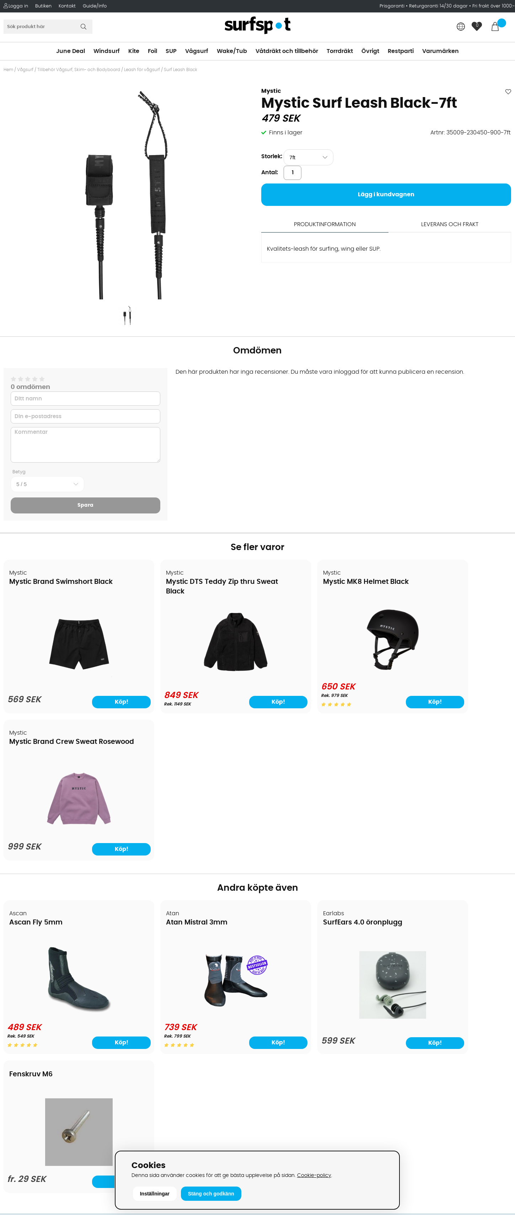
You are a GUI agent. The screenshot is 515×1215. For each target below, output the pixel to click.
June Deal (70, 51)
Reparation (22, 1041)
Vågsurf (196, 51)
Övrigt (370, 51)
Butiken (43, 6)
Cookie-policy (314, 1175)
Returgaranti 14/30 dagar (438, 6)
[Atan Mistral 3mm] (193, 866)
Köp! (98, 702)
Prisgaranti (393, 6)
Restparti (401, 51)
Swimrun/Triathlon (286, 1020)
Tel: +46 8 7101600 (159, 1137)
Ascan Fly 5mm (36, 776)
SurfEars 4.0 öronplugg (306, 776)
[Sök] (48, 27)
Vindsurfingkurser (31, 1062)
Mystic (271, 91)
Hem (8, 70)
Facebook (402, 1079)
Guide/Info (95, 6)
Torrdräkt (340, 51)
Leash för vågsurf (142, 70)
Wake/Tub (232, 51)
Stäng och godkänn (211, 1194)
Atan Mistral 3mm (169, 776)
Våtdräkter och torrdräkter (298, 1009)
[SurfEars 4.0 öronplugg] (321, 870)
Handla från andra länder (43, 998)
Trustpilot (401, 1115)
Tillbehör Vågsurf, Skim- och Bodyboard (78, 70)
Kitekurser (20, 1052)
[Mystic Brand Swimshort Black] (64, 676)
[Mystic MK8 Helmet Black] (321, 672)
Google (398, 1044)
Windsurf (106, 51)
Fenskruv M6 (417, 767)
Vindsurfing (277, 956)
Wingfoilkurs (24, 1073)
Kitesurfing (276, 966)
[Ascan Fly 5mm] (65, 866)
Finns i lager (285, 132)
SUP (171, 51)
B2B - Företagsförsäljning (42, 1020)
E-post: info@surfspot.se (170, 1148)
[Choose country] (461, 27)
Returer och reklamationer (44, 1009)
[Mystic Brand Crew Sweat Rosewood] (450, 676)
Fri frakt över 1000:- (493, 6)
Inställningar (155, 1194)
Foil (152, 51)
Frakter (17, 988)
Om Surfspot (24, 956)
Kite (133, 51)
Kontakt (67, 6)
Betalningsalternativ (35, 977)
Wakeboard (277, 988)
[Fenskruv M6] (450, 865)
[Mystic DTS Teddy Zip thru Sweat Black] (193, 675)
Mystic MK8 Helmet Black (309, 582)
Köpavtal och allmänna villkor (49, 966)
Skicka (493, 993)
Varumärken (440, 51)
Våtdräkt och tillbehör (287, 51)
